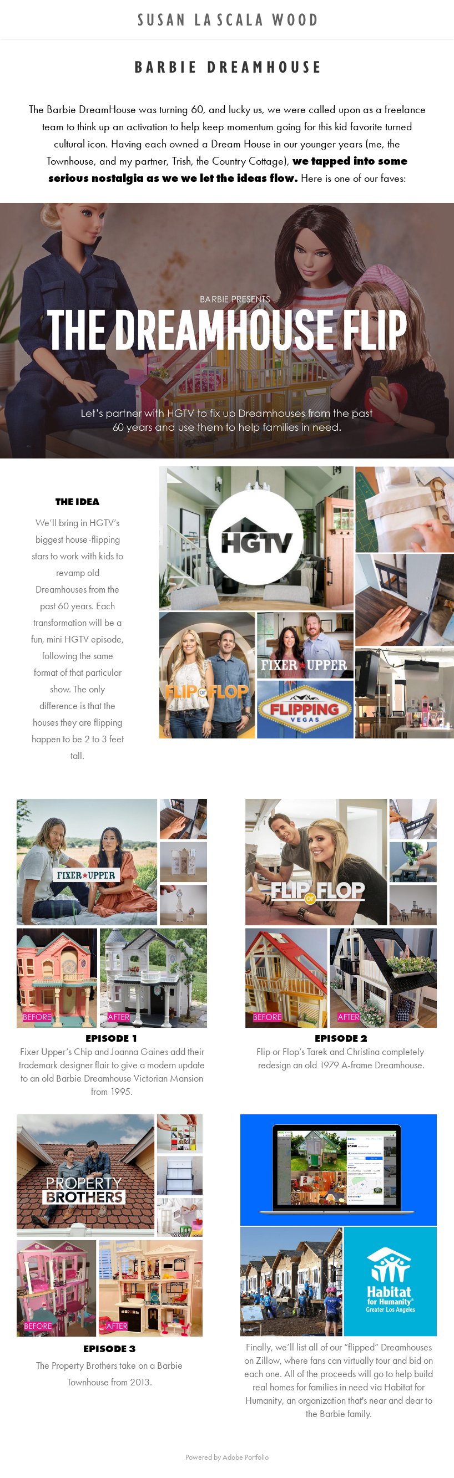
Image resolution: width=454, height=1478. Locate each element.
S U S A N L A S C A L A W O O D (227, 19)
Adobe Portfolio (246, 1457)
